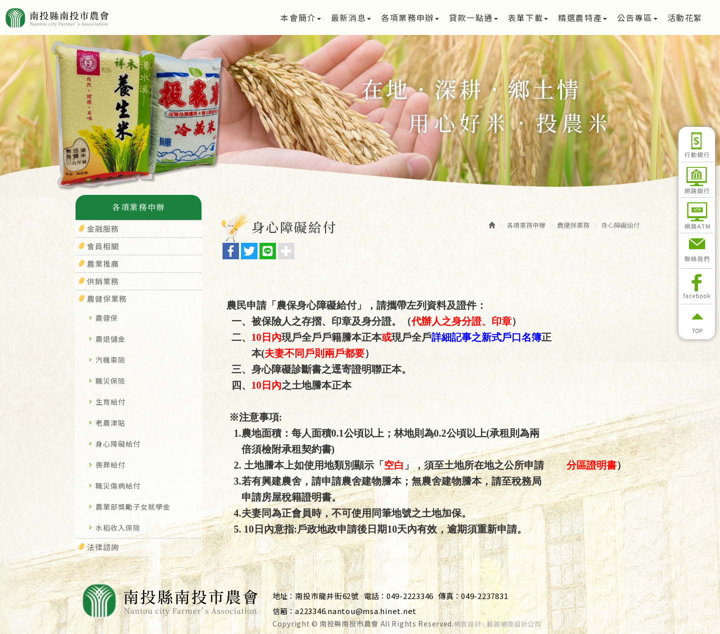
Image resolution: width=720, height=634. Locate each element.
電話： (375, 596)
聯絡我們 (696, 250)
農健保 (107, 318)
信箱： (283, 611)
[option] (360, 116)
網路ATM (696, 215)
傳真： (449, 596)
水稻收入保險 (118, 528)
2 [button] (360, 152)
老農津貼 (111, 423)
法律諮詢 (103, 547)
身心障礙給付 (118, 444)
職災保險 (111, 381)
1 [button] (345, 152)
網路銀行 (696, 179)
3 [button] (375, 152)
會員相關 (103, 246)
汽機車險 (111, 360)
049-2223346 (410, 596)
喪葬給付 (111, 465)
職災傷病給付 (118, 486)
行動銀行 (696, 144)
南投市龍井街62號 (327, 596)
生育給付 (111, 402)
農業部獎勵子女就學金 (133, 507)
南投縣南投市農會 (91, 17)
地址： (283, 596)
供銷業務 (103, 281)
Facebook (696, 286)
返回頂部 (696, 321)
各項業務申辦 (526, 225)
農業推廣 (103, 263)
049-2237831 (484, 596)
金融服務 (103, 228)
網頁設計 (468, 624)
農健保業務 (107, 298)
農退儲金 (111, 339)
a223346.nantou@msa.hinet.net (355, 611)
